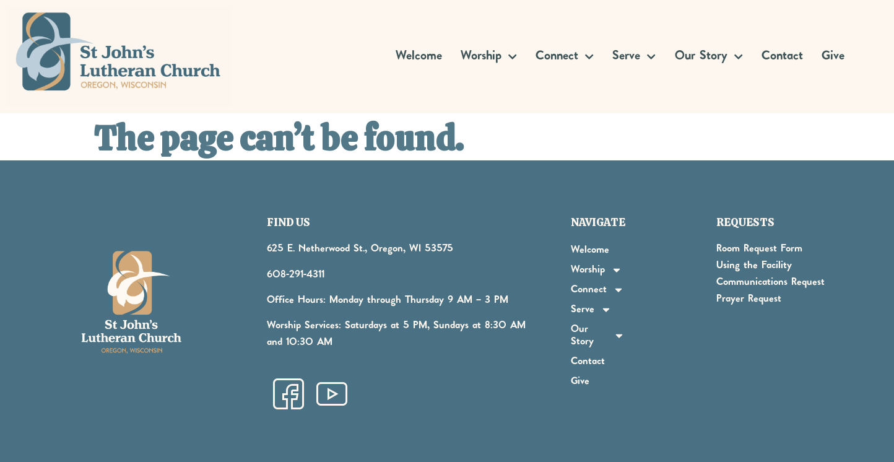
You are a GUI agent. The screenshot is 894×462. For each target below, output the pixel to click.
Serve (634, 57)
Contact (782, 56)
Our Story (709, 57)
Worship (489, 57)
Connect (565, 57)
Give (833, 56)
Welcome (419, 56)
